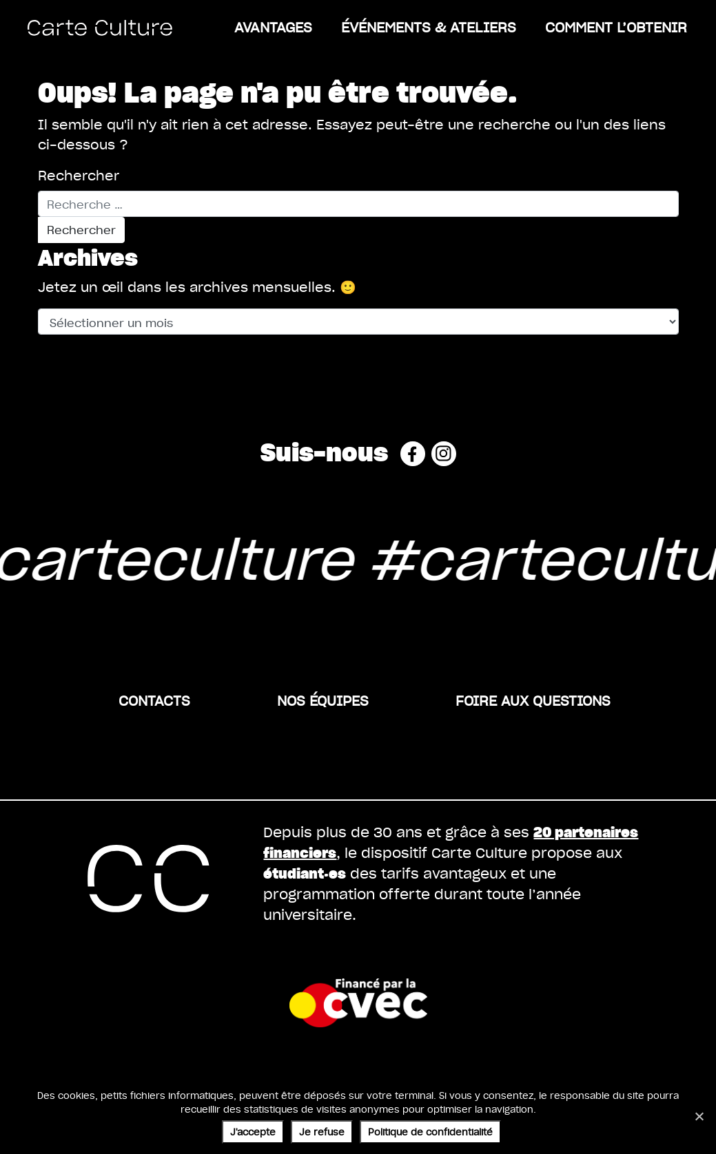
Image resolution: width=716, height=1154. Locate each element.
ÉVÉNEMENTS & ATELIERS (428, 27)
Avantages (273, 27)
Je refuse (322, 1131)
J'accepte (253, 1131)
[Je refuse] (699, 1116)
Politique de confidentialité (430, 1131)
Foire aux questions (533, 700)
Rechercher (78, 175)
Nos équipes (323, 700)
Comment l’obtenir (616, 27)
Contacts (154, 700)
